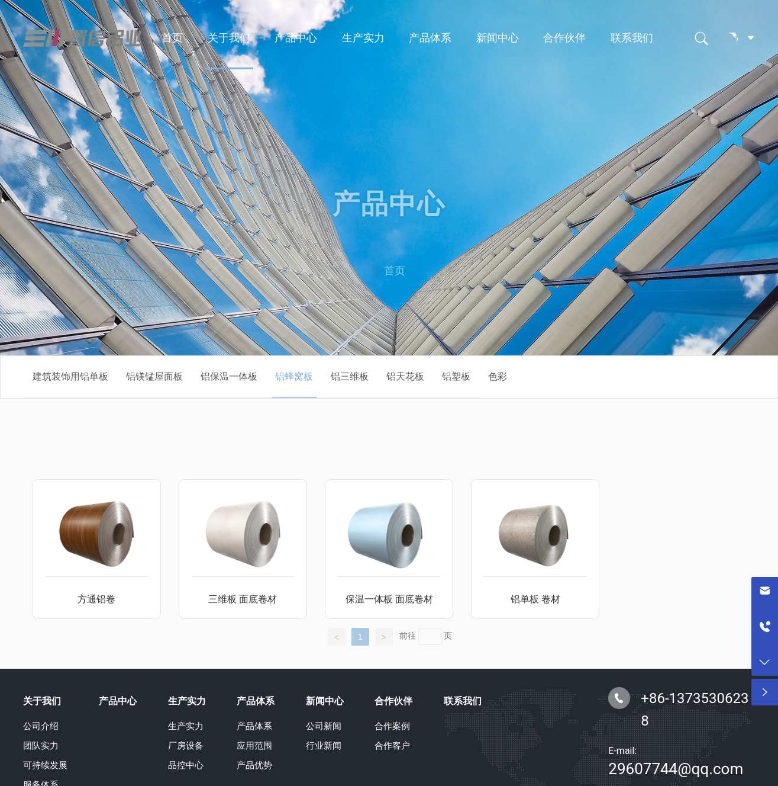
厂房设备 (186, 745)
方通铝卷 (96, 599)
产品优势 (254, 765)
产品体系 (430, 38)
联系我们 (632, 38)
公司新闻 (323, 726)
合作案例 (392, 726)
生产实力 (363, 38)
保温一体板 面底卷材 (389, 599)
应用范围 (254, 745)
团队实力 (41, 745)
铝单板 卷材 (535, 599)
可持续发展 (45, 765)
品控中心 (186, 765)
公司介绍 (41, 726)
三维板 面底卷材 (242, 599)
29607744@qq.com (675, 769)
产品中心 (296, 38)
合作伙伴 (564, 38)
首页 (172, 38)
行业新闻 (323, 745)
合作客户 (392, 745)
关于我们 (229, 38)
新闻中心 (497, 38)
